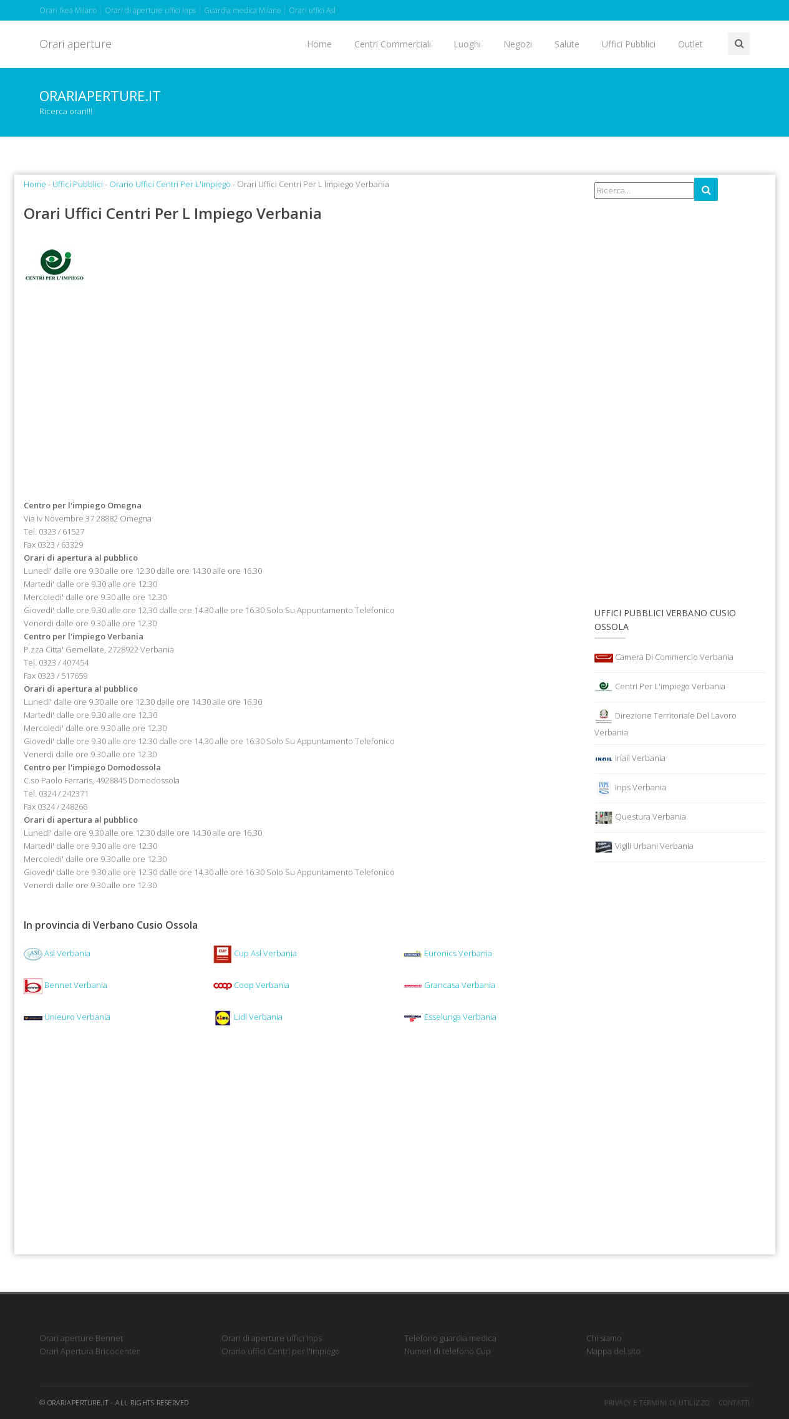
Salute (566, 44)
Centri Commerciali (392, 44)
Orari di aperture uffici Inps (150, 10)
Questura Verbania (640, 817)
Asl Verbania (57, 953)
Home (319, 44)
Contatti (734, 1402)
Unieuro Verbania (67, 1016)
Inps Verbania (630, 788)
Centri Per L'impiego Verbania (659, 687)
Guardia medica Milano (242, 10)
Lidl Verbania (248, 1016)
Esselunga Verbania (450, 1016)
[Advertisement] (300, 398)
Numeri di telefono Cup (447, 1351)
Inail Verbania (630, 759)
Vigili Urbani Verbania (644, 847)
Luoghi (467, 44)
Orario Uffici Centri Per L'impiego (170, 184)
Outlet (690, 44)
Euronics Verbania (448, 953)
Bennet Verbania (65, 984)
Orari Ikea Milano (68, 10)
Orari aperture (75, 43)
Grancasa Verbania (449, 984)
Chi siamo (604, 1338)
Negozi (517, 44)
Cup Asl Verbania (255, 953)
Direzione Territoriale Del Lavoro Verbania (665, 722)
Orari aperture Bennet (81, 1338)
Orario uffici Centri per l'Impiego (280, 1351)
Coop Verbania (251, 984)
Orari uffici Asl (312, 10)
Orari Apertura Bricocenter (89, 1351)
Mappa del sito (613, 1351)
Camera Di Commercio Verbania (663, 658)
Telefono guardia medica (450, 1338)
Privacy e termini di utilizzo (657, 1402)
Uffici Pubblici (629, 44)
